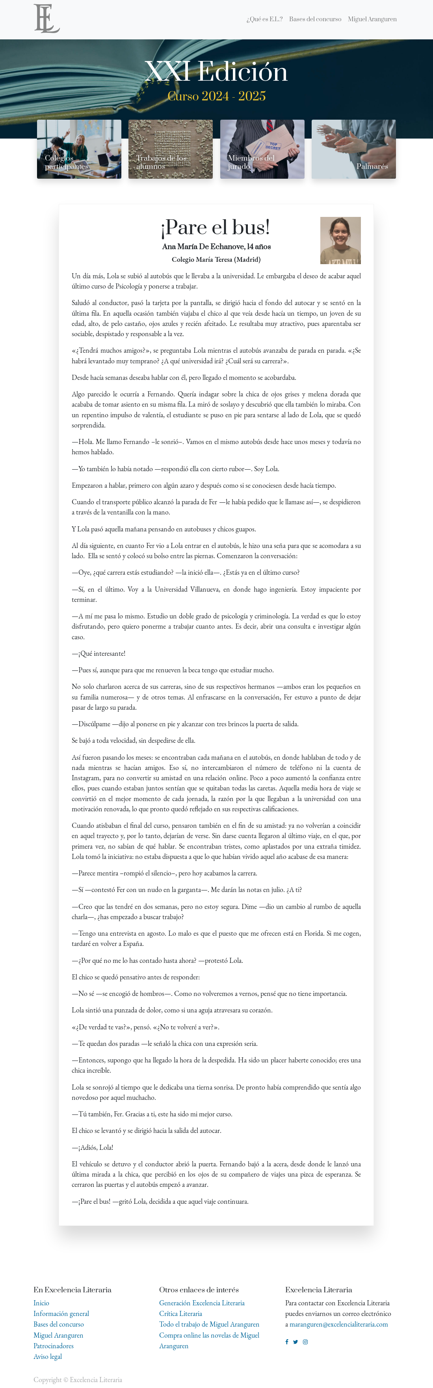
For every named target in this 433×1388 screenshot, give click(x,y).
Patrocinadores (53, 1345)
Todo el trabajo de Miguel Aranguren (209, 1324)
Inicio (41, 1302)
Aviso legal (47, 1356)
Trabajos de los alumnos (161, 162)
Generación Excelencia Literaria (202, 1302)
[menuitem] (264, 19)
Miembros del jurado (251, 162)
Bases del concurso (58, 1324)
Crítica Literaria (180, 1313)
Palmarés (372, 166)
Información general (61, 1313)
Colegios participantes (66, 162)
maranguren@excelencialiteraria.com (339, 1324)
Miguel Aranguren (58, 1335)
